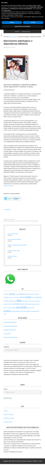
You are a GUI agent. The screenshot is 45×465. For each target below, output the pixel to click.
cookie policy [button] (7, 10)
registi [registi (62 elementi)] (32, 308)
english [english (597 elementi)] (28, 298)
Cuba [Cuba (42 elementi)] (10, 298)
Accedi (5, 411)
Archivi (5, 390)
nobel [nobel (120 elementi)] (26, 305)
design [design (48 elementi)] (12, 298)
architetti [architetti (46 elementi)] (17, 295)
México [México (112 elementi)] (22, 305)
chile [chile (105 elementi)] (35, 295)
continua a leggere (8, 186)
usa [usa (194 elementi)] (38, 312)
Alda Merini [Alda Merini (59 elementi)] (6, 295)
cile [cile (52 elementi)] (38, 295)
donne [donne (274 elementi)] (22, 298)
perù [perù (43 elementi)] (35, 305)
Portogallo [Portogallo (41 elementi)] (29, 308)
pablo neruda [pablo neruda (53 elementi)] (31, 305)
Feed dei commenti (9, 419)
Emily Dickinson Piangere (11, 338)
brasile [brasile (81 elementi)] (27, 295)
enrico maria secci (25, 222)
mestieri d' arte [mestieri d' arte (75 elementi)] (7, 305)
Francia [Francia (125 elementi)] (6, 302)
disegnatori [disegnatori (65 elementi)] (17, 298)
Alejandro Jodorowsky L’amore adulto (17, 246)
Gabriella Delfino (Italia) (14, 251)
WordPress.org (8, 423)
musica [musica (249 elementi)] (17, 305)
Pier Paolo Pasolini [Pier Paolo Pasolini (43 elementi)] (12, 308)
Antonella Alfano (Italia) (10, 323)
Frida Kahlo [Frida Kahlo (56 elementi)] (11, 302)
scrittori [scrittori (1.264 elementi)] (7, 312)
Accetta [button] (33, 22)
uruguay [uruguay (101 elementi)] (34, 312)
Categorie (6, 347)
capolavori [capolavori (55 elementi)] (32, 295)
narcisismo (35, 222)
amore (13, 220)
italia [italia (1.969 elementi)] (19, 301)
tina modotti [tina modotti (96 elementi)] (26, 312)
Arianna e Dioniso (12, 257)
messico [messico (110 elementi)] (37, 302)
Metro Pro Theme (16, 462)
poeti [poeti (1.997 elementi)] (24, 308)
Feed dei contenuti (9, 415)
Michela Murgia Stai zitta (10, 327)
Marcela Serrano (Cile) (10, 330)
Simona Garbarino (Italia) (14, 240)
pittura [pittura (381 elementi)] (18, 308)
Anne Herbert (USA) (13, 234)
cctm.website (7, 210)
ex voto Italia (7, 334)
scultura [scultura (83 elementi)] (13, 312)
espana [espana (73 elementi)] (33, 298)
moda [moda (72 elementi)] (12, 305)
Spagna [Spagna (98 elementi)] (18, 312)
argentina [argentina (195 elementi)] (22, 295)
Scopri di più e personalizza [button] (22, 26)
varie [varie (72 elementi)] (5, 314)
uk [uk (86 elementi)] (30, 312)
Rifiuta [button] (12, 22)
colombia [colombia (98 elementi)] (6, 298)
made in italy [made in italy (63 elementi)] (25, 302)
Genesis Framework (27, 462)
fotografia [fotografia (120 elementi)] (38, 298)
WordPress (35, 462)
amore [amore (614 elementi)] (12, 295)
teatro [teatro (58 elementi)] (21, 312)
